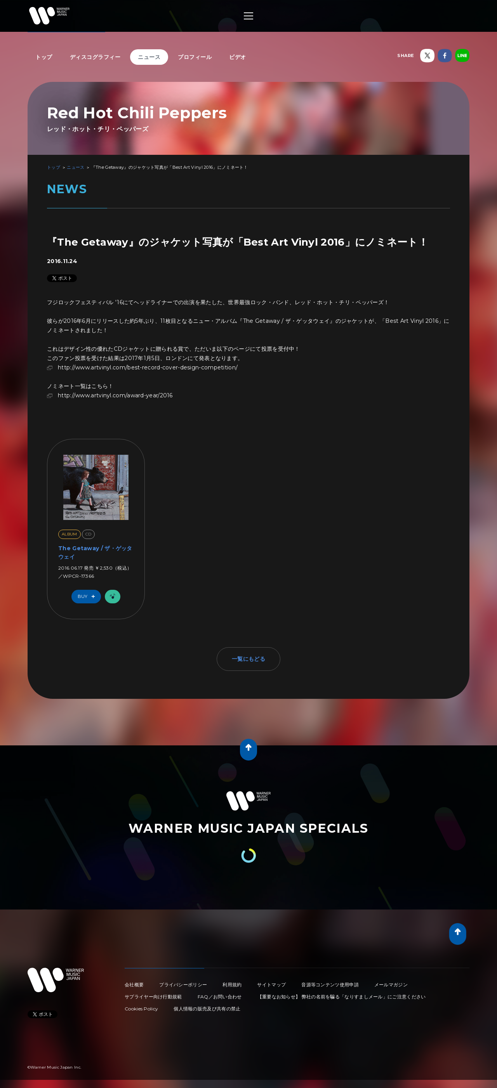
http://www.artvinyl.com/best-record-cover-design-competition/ (148, 367)
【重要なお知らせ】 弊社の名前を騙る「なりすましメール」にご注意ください (341, 997)
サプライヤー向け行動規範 (153, 997)
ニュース (149, 57)
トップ (43, 57)
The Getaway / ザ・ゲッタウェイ (95, 552)
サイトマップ (271, 985)
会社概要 (134, 985)
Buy (88, 596)
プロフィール (195, 57)
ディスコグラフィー (95, 57)
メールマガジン (391, 985)
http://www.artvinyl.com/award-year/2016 (115, 395)
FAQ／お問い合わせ (220, 997)
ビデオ (237, 57)
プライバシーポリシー (183, 985)
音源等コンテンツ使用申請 (330, 985)
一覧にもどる (248, 658)
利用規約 (232, 985)
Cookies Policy (141, 1009)
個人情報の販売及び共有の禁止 (207, 1009)
